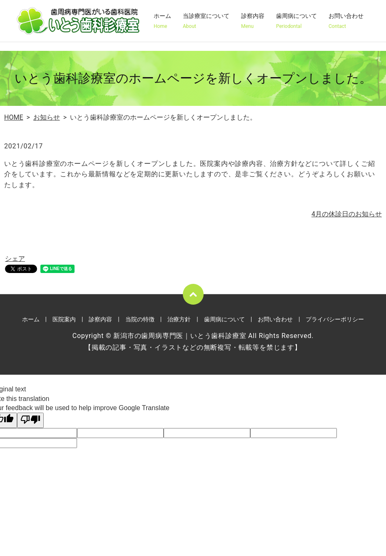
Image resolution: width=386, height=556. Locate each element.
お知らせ (46, 117)
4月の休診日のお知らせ (346, 214)
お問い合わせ (346, 21)
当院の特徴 (139, 319)
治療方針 (179, 319)
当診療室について (206, 21)
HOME (13, 117)
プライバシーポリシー (335, 319)
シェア (15, 259)
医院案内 (64, 319)
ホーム (162, 21)
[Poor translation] (30, 420)
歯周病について (296, 21)
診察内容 (252, 21)
